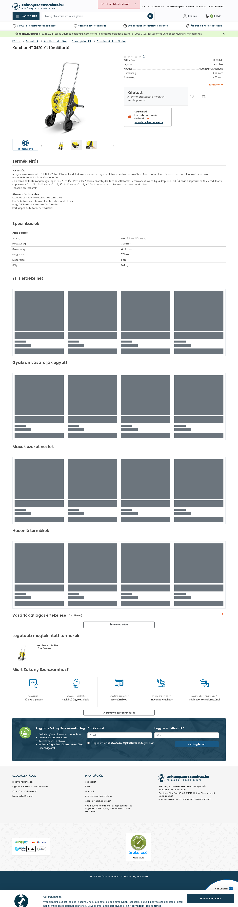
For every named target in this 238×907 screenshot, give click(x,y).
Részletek (49, 899)
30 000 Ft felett (25, 25)
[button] (41, 146)
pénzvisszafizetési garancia (153, 25)
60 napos (133, 25)
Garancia (90, 791)
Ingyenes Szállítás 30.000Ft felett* (30, 786)
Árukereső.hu (138, 858)
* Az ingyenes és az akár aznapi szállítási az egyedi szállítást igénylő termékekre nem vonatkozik (108, 808)
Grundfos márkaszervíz (25, 791)
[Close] (135, 4)
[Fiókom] (190, 16)
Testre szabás (210, 893)
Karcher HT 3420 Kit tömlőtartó (48, 647)
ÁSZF (87, 786)
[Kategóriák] (26, 16)
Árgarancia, (197, 25)
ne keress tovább (213, 25)
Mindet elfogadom (210, 882)
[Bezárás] (224, 34)
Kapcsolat (90, 782)
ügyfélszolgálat (97, 25)
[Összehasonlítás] (203, 96)
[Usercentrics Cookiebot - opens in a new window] (21, 900)
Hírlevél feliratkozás (23, 782)
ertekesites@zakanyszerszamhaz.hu (186, 6)
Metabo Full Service (22, 796)
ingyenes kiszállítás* (45, 25)
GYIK (143, 6)
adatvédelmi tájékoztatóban (123, 743)
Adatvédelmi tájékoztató (98, 796)
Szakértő (83, 25)
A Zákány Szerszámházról (119, 712)
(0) (145, 56)
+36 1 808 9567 (216, 6)
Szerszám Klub (156, 6)
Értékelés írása (119, 624)
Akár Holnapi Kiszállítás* (98, 801)
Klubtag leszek (197, 744)
